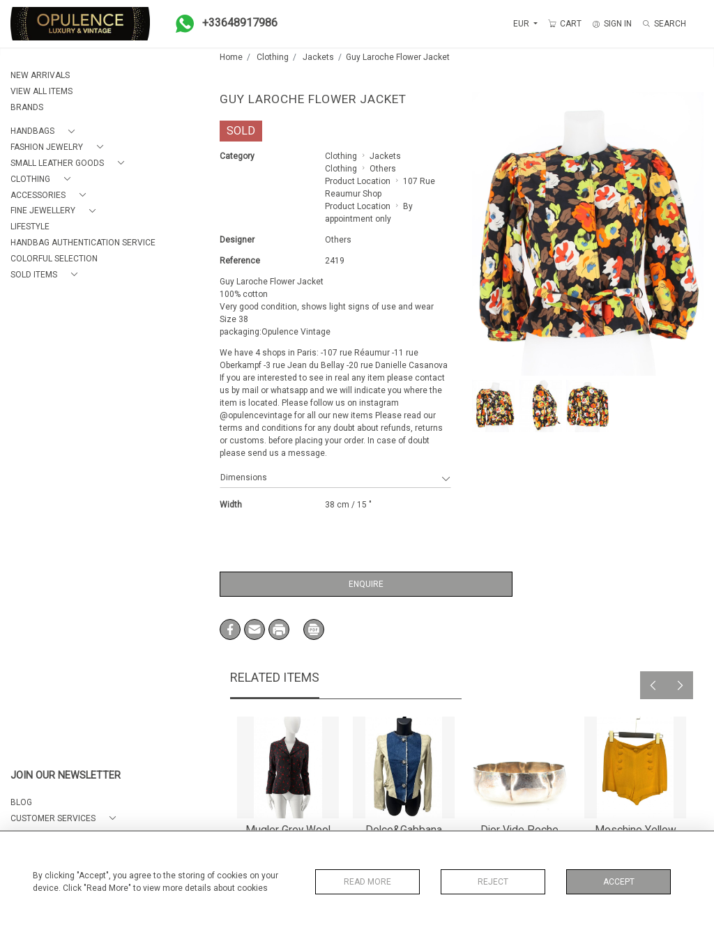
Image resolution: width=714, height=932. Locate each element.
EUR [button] (522, 24)
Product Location (357, 181)
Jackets (318, 57)
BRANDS (26, 107)
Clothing (273, 57)
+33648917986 (222, 24)
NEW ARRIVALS (40, 75)
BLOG (21, 802)
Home (231, 57)
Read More (367, 882)
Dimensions (335, 477)
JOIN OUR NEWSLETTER (65, 775)
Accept (619, 882)
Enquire (366, 584)
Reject (493, 882)
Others (383, 169)
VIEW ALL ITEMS (41, 91)
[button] (45, 131)
